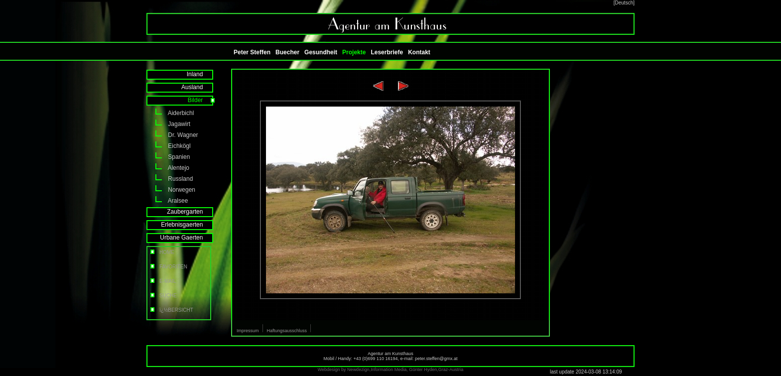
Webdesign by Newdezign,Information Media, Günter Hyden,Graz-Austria (390, 369)
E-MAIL (162, 281)
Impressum (248, 330)
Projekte (354, 52)
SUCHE (163, 295)
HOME (161, 252)
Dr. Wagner (172, 134)
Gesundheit (320, 52)
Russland (169, 178)
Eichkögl (168, 145)
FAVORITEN (168, 266)
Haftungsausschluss (287, 330)
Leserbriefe (387, 52)
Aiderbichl (170, 113)
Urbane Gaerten (188, 237)
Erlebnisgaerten (188, 224)
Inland (201, 74)
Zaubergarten (191, 211)
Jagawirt (168, 124)
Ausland (198, 87)
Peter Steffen (252, 52)
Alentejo (167, 167)
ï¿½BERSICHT (171, 310)
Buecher (287, 52)
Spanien (168, 156)
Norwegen (170, 189)
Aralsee (167, 200)
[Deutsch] (624, 2)
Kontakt (419, 52)
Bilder (202, 100)
